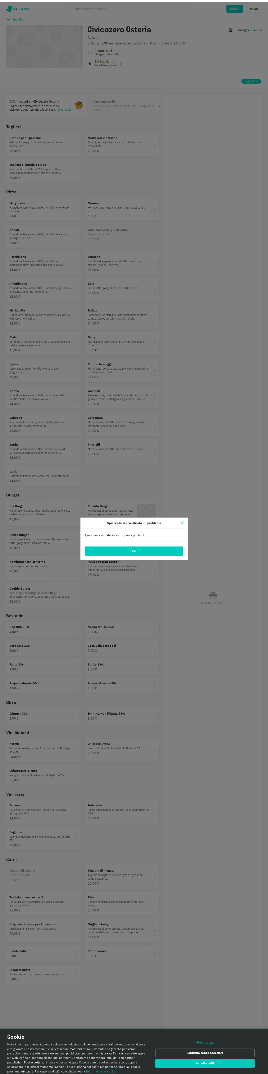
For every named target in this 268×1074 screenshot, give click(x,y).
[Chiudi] (182, 521)
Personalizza (205, 1042)
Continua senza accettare (205, 1052)
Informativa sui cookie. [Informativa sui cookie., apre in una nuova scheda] (101, 1070)
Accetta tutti (205, 1062)
